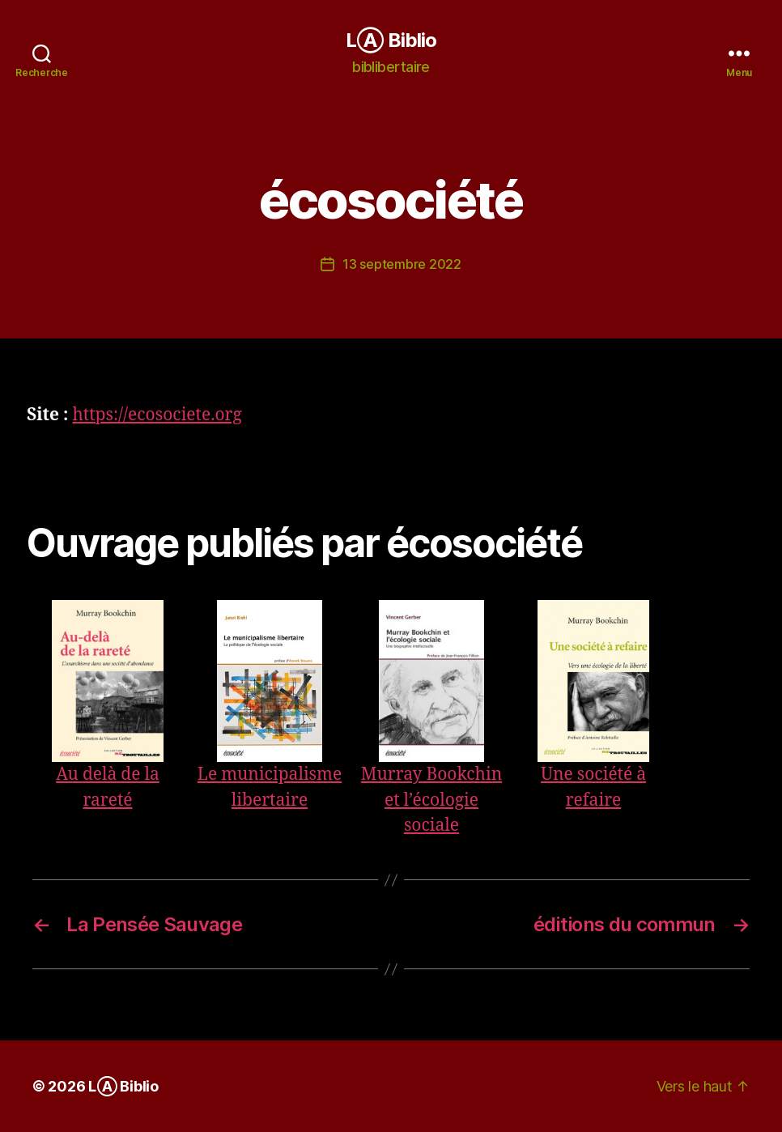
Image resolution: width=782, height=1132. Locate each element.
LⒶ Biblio (391, 40)
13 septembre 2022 (401, 264)
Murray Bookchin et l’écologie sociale (431, 800)
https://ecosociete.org (156, 415)
